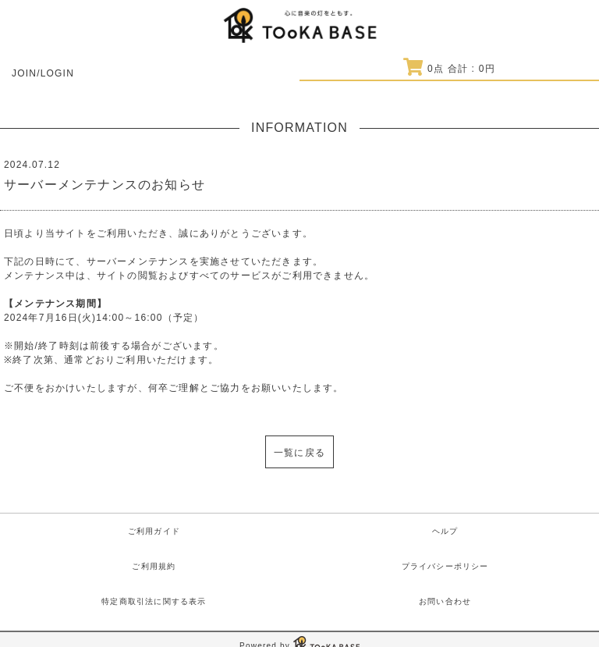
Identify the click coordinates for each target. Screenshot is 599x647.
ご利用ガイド (154, 531)
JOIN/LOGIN (43, 73)
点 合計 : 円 (448, 68)
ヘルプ (445, 531)
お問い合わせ (445, 601)
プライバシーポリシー (445, 566)
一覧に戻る (299, 452)
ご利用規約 (153, 566)
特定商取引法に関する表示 (153, 601)
